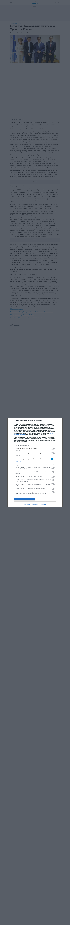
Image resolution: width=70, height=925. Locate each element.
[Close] (59, 420)
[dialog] (35, 462)
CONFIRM (24, 499)
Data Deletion (27, 504)
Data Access (35, 504)
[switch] (53, 448)
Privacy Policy (43, 504)
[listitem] (35, 445)
